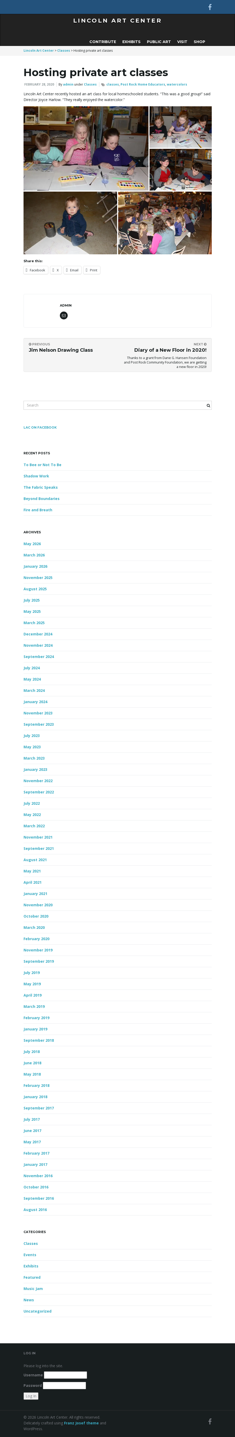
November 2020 (38, 904)
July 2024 (32, 667)
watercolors (177, 84)
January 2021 (35, 893)
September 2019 (39, 961)
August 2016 (35, 1209)
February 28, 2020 (39, 84)
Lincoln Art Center (117, 20)
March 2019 (34, 1006)
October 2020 (36, 916)
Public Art (159, 41)
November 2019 (38, 950)
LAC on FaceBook (40, 427)
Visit (182, 41)
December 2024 (38, 633)
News (29, 1299)
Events (30, 1254)
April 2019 (33, 995)
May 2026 (32, 543)
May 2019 (32, 983)
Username (33, 1374)
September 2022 (39, 791)
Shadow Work (36, 475)
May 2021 (32, 870)
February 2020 (36, 938)
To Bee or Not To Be (42, 464)
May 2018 (32, 1074)
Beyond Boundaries (42, 498)
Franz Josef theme (81, 1422)
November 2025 (38, 577)
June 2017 (32, 1130)
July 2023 (32, 735)
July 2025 (32, 600)
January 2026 (35, 566)
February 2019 (36, 1017)
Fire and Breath (38, 509)
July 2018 (32, 1051)
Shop (199, 41)
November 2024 (38, 645)
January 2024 (35, 701)
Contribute (102, 41)
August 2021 (35, 859)
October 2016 (36, 1187)
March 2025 (34, 622)
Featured (32, 1277)
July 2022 (32, 803)
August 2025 (35, 588)
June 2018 (32, 1062)
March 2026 (34, 554)
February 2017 (36, 1153)
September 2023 (39, 724)
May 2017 (32, 1141)
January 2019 (35, 1029)
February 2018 (36, 1085)
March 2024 (34, 690)
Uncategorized (37, 1311)
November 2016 (38, 1175)
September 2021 (39, 848)
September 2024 (39, 656)
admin (68, 84)
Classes (90, 84)
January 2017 (35, 1164)
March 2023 (34, 758)
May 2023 (32, 746)
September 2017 (39, 1108)
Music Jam (33, 1288)
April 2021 (33, 882)
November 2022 (38, 780)
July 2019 (32, 972)
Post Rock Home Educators (143, 84)
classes (112, 84)
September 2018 (39, 1040)
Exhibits (131, 41)
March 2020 (34, 927)
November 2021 (38, 837)
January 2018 (35, 1096)
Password (33, 1385)
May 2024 (32, 679)
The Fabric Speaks (41, 487)
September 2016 (39, 1198)
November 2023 (38, 712)
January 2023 (35, 769)
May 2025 (32, 611)
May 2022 (32, 814)
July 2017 (32, 1119)
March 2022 (34, 825)
